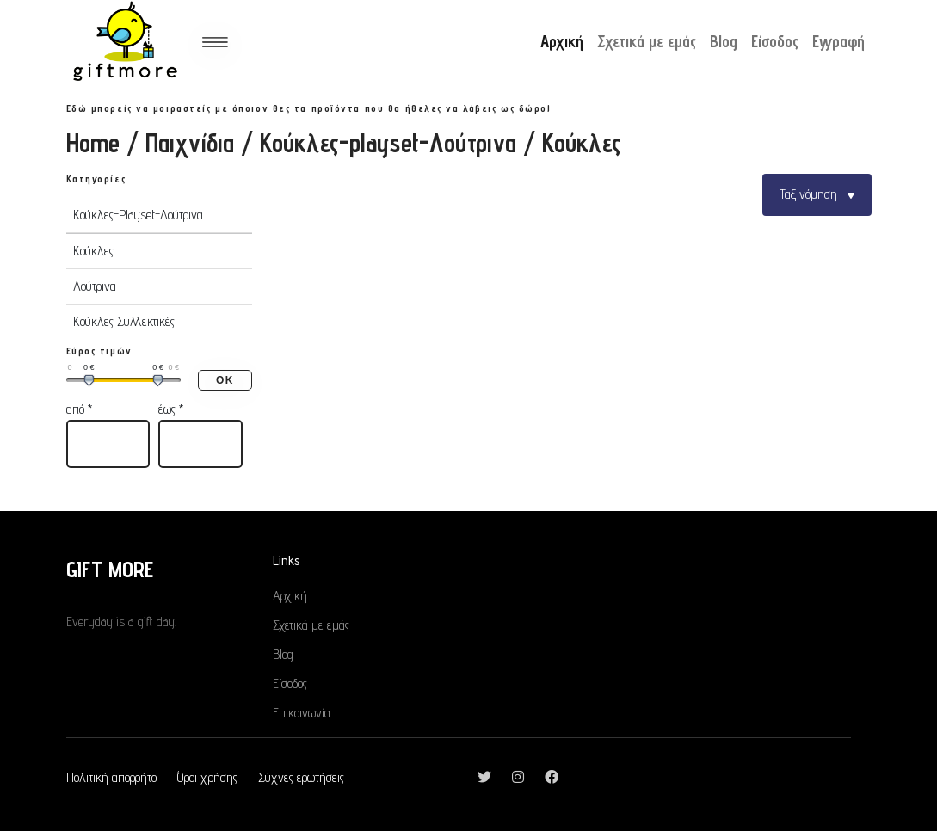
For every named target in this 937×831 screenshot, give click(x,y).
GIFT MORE (109, 569)
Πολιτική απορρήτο (111, 777)
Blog (723, 43)
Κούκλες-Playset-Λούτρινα (138, 214)
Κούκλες (93, 251)
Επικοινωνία (301, 713)
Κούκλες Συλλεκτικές (124, 321)
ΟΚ (224, 380)
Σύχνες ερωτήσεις (301, 777)
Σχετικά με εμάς (646, 43)
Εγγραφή (838, 43)
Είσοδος (774, 43)
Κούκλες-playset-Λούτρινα (388, 142)
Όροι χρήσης (207, 777)
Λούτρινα (94, 286)
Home (93, 142)
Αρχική (561, 43)
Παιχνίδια (189, 142)
